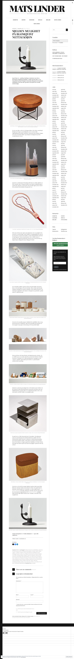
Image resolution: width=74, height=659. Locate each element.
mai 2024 (54, 111)
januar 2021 (54, 149)
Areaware (17, 551)
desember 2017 (64, 182)
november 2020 (55, 151)
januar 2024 (54, 115)
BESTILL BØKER (57, 19)
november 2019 (55, 162)
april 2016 (63, 201)
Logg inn (54, 229)
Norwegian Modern (25, 556)
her (33, 533)
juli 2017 (54, 188)
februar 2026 (63, 91)
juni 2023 (63, 121)
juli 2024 (54, 110)
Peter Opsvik (14, 557)
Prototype (30, 557)
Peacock (34, 556)
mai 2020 (54, 156)
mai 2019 (54, 167)
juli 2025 (54, 98)
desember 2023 (64, 115)
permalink (33, 563)
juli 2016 (54, 199)
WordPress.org (64, 231)
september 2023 (55, 119)
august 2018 (63, 175)
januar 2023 (54, 126)
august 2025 (63, 97)
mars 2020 (54, 158)
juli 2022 (54, 132)
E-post (32, 594)
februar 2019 (63, 169)
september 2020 (55, 152)
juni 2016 (63, 199)
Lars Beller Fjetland (16, 555)
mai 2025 (54, 100)
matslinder (14, 28)
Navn (17, 594)
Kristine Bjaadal (38, 553)
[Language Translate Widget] (60, 40)
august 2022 (63, 130)
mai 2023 (54, 123)
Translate (60, 42)
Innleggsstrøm (64, 229)
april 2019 (63, 167)
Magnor (22, 555)
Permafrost (39, 556)
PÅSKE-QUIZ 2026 (61, 75)
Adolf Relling (35, 549)
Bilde (25, 28)
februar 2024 (63, 113)
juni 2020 (63, 154)
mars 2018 (54, 180)
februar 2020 (63, 158)
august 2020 (63, 152)
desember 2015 (64, 205)
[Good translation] (3, 633)
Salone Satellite (23, 560)
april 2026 (63, 89)
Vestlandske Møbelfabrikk (20, 563)
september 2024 (55, 108)
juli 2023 (54, 121)
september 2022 (55, 130)
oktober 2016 (63, 195)
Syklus (22, 561)
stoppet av (60, 244)
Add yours (34, 569)
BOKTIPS (23, 19)
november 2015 (55, 207)
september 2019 (55, 164)
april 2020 (63, 156)
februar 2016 (63, 203)
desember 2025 (64, 93)
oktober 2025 (63, 95)
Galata (21, 553)
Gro (24, 553)
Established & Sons (36, 552)
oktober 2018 (63, 173)
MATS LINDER (37, 23)
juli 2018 (54, 177)
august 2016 (63, 197)
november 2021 (55, 139)
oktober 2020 (63, 151)
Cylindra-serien (23, 552)
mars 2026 (54, 91)
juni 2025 (63, 98)
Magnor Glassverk (27, 555)
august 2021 (63, 141)
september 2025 (55, 97)
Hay (34, 553)
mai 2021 (54, 145)
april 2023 (63, 123)
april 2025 (63, 100)
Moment (37, 555)
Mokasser (33, 555)
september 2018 (55, 175)
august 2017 (63, 186)
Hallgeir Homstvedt (29, 553)
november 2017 (55, 184)
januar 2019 (54, 171)
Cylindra (17, 552)
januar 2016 (54, 205)
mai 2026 (54, 89)
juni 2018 (63, 177)
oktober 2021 (63, 139)
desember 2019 (64, 160)
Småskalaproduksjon (16, 561)
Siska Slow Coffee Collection (31, 560)
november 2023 (55, 117)
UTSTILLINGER (64, 219)
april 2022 (63, 134)
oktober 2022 (63, 128)
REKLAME (48, 19)
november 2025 (55, 95)
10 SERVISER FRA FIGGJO (57, 58)
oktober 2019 (63, 162)
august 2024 (63, 108)
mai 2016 (54, 201)
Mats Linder (36, 8)
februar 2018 (63, 180)
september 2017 (55, 186)
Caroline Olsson (35, 551)
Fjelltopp (14, 553)
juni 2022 (63, 132)
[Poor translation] (6, 633)
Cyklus (39, 551)
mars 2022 (54, 136)
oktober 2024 (63, 106)
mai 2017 (54, 190)
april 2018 (63, 179)
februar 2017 (63, 192)
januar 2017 (54, 193)
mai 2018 (54, 179)
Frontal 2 (18, 553)
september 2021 (55, 141)
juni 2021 (63, 143)
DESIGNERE (31, 19)
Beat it (20, 551)
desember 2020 (64, 149)
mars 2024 (54, 113)
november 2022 (55, 128)
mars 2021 (54, 147)
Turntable (37, 561)
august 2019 (63, 164)
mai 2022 (54, 134)
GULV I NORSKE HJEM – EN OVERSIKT (59, 56)
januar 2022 (54, 138)
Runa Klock (39, 559)
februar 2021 (63, 147)
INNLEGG (40, 19)
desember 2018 (64, 171)
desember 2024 (64, 104)
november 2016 (55, 195)
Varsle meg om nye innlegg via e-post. (25, 612)
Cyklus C (14, 552)
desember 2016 (64, 193)
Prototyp (26, 557)
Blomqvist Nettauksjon (26, 551)
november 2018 (55, 173)
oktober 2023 (63, 117)
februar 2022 (63, 136)
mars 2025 (54, 102)
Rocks (35, 559)
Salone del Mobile (15, 560)
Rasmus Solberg (35, 557)
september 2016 (55, 197)
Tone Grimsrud (27, 561)
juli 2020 (54, 154)
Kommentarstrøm (55, 231)
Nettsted (17, 599)
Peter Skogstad (21, 557)
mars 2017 (54, 192)
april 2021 (63, 145)
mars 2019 (54, 169)
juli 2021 (54, 143)
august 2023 (63, 119)
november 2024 (55, 106)
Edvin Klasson (29, 552)
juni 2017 (63, 188)
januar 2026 (54, 93)
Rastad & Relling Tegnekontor (28, 559)
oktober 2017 (63, 184)
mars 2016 (54, 203)
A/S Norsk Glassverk (29, 549)
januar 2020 (54, 160)
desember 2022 (64, 126)
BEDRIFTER (15, 19)
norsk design (18, 556)
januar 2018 (54, 182)
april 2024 (63, 111)
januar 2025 (54, 104)
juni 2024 (63, 110)
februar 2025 (63, 102)
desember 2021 (64, 138)
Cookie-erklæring (23, 657)
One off (31, 556)
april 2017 (63, 190)
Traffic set (32, 561)
